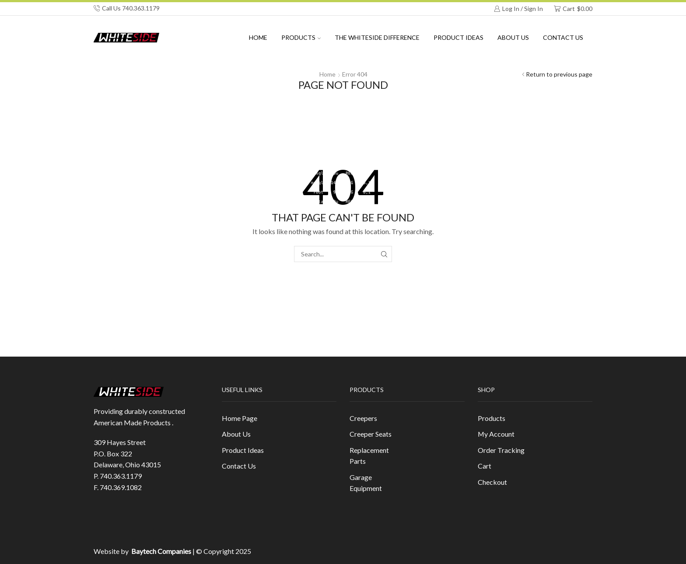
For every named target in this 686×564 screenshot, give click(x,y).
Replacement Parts (369, 456)
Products (301, 37)
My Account (496, 434)
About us (513, 37)
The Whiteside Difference (377, 37)
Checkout (492, 482)
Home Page (239, 418)
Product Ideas (458, 37)
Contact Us (563, 37)
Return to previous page (559, 74)
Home (258, 37)
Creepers (363, 418)
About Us (236, 434)
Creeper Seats (371, 434)
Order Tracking (501, 450)
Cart (484, 466)
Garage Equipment (366, 483)
